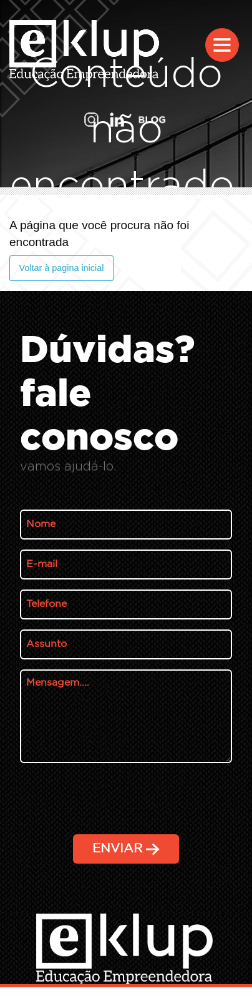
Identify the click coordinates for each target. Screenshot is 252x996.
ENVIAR (126, 849)
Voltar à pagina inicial (61, 268)
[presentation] (115, 882)
